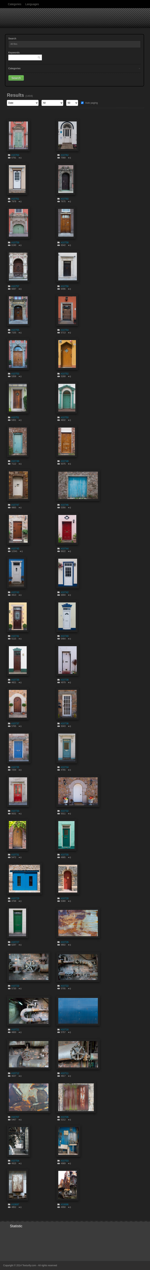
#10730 (65, 854)
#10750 (65, 417)
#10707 (15, 1117)
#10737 (15, 723)
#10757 (15, 286)
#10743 (15, 592)
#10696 (65, 1204)
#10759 (15, 242)
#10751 (15, 417)
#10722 (65, 986)
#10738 (65, 679)
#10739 (15, 679)
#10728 (65, 898)
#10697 (15, 1204)
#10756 (65, 286)
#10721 (15, 1029)
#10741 (15, 636)
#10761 (15, 198)
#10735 (15, 767)
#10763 (15, 155)
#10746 (65, 505)
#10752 (65, 373)
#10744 (65, 548)
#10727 (15, 942)
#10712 (15, 1073)
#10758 (65, 242)
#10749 (15, 461)
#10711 (65, 1073)
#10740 (65, 636)
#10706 (65, 1117)
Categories (14, 4)
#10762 (65, 155)
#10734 (65, 767)
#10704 (15, 1160)
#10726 (65, 942)
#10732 (65, 811)
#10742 (65, 592)
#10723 (15, 986)
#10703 (65, 1160)
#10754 (65, 330)
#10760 (65, 198)
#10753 (15, 373)
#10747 (15, 505)
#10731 (15, 854)
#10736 (65, 723)
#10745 (15, 548)
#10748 (65, 461)
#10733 (15, 811)
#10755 (15, 330)
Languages (32, 4)
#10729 (15, 898)
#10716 (65, 1029)
